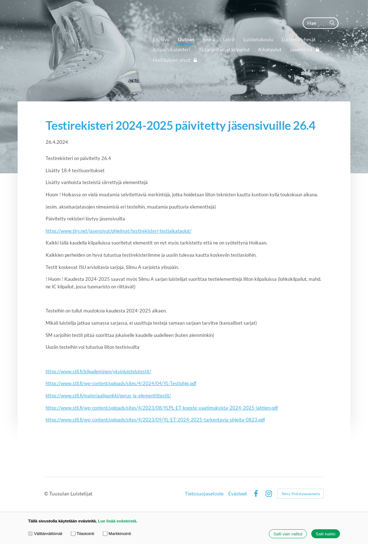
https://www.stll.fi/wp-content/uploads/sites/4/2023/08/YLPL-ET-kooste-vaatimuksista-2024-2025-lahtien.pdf (162, 408)
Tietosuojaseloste (204, 493)
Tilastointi (82, 533)
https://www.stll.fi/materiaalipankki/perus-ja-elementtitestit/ (108, 395)
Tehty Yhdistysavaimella (300, 494)
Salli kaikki (326, 533)
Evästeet (237, 493)
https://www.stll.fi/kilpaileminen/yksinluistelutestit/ (98, 371)
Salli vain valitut (288, 533)
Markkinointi (117, 533)
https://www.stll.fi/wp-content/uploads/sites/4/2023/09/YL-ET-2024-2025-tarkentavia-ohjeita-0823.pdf (155, 419)
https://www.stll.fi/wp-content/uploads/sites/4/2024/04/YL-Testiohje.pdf (121, 383)
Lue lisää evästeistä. (118, 520)
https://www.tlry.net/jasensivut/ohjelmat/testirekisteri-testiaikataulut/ (119, 231)
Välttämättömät (45, 533)
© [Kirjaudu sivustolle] (46, 493)
